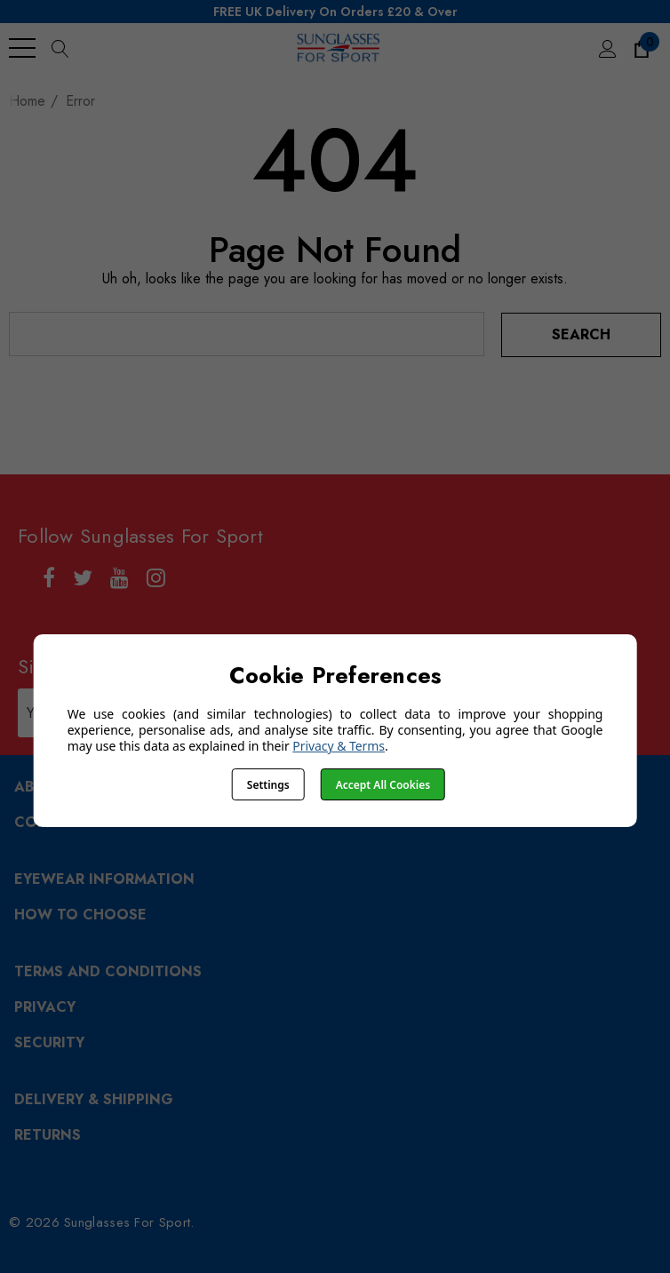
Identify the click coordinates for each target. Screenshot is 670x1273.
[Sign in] (606, 48)
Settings (268, 784)
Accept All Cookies (383, 784)
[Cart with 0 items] (640, 48)
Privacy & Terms (338, 745)
